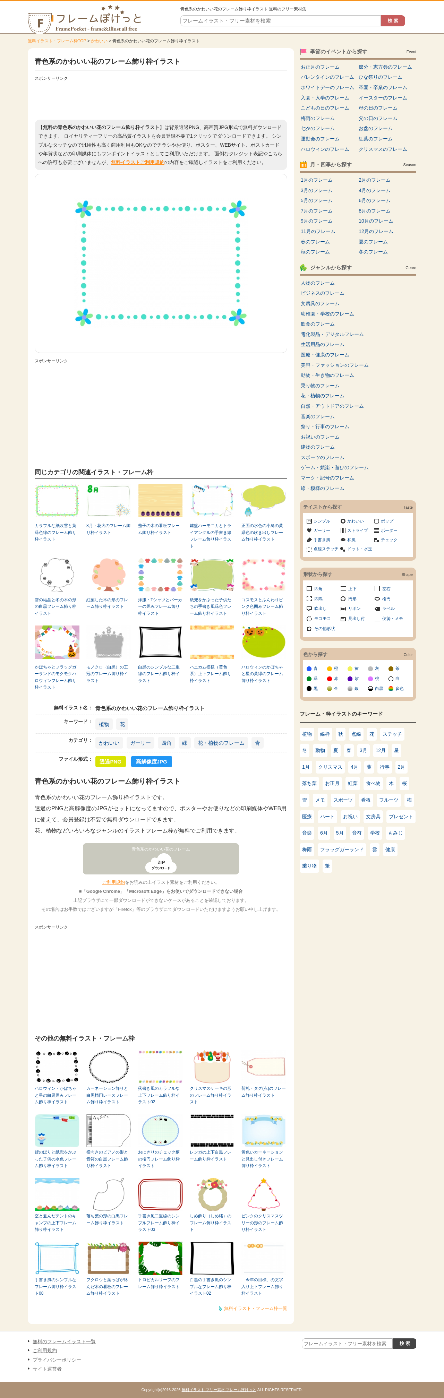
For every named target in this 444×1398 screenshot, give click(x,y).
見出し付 (356, 618)
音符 (357, 833)
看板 (366, 800)
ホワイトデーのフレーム (327, 87)
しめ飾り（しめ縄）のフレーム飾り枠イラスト (210, 1223)
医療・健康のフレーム (325, 354)
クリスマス (330, 767)
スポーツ (343, 800)
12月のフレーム (376, 231)
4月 (354, 767)
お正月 (332, 783)
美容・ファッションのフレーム (335, 365)
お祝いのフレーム (320, 437)
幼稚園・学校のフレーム (327, 314)
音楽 (307, 833)
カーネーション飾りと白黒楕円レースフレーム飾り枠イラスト (107, 1095)
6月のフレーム (375, 200)
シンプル (322, 521)
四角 (166, 743)
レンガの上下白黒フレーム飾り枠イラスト (210, 1155)
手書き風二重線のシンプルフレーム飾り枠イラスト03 (159, 1223)
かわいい (99, 40)
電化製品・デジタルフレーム (332, 334)
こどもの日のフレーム (325, 108)
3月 (363, 750)
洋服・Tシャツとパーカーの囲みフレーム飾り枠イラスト (160, 606)
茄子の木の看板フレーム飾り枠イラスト (159, 529)
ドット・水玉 (359, 548)
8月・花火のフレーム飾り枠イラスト (108, 529)
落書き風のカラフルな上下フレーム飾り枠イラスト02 (159, 1095)
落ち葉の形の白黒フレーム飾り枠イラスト (107, 1219)
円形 (352, 598)
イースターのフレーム (383, 98)
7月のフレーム (317, 211)
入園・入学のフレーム (325, 98)
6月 (324, 833)
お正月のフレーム (320, 67)
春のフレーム (315, 241)
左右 (386, 588)
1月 (306, 767)
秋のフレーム (315, 251)
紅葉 (353, 783)
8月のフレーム (375, 211)
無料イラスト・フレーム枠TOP (57, 40)
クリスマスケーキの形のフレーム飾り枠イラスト (210, 1095)
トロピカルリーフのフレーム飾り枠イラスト (159, 1283)
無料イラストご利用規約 (137, 162)
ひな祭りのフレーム (380, 77)
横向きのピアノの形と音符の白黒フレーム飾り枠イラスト (107, 1159)
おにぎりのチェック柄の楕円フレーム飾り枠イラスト (159, 1159)
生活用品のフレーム (322, 344)
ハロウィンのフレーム (325, 149)
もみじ (395, 833)
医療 (307, 816)
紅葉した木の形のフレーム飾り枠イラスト (107, 603)
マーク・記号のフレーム (327, 478)
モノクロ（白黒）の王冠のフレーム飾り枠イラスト (107, 674)
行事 (385, 767)
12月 (381, 750)
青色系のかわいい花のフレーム (161, 849)
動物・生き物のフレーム (327, 375)
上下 (352, 588)
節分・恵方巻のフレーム (385, 67)
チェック (389, 539)
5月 (340, 833)
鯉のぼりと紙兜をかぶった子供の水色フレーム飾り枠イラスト (55, 1159)
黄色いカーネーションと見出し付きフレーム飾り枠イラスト (262, 1159)
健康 (390, 849)
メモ (320, 800)
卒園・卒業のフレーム (383, 87)
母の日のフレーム (378, 108)
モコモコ (322, 618)
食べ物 (373, 783)
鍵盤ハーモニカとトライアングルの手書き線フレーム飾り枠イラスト (210, 535)
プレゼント (401, 816)
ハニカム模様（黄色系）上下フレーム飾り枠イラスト (210, 674)
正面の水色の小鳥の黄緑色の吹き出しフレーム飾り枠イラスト (262, 532)
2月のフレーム (375, 180)
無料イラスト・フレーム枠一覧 (255, 1308)
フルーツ (389, 800)
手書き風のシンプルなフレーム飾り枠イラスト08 (55, 1286)
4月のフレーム (375, 190)
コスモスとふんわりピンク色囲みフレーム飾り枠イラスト (262, 606)
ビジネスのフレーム (322, 293)
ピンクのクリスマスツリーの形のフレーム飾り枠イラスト (262, 1223)
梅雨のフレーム (318, 118)
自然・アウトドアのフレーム (332, 406)
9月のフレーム (317, 221)
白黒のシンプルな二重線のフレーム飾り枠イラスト (159, 674)
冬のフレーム (373, 251)
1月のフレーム (317, 180)
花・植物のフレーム (221, 743)
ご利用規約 (113, 882)
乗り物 (309, 866)
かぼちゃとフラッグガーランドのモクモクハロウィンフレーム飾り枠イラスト (55, 677)
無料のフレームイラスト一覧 (64, 1341)
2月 (401, 767)
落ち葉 (309, 783)
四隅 (318, 598)
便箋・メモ (392, 618)
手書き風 (322, 539)
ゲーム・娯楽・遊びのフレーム (335, 467)
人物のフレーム (318, 283)
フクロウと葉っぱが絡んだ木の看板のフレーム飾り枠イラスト (107, 1286)
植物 (104, 724)
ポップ (387, 521)
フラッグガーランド (342, 849)
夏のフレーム (373, 241)
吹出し (320, 608)
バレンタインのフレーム (327, 77)
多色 (399, 688)
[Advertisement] (161, 98)
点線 (356, 734)
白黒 (379, 688)
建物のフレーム (318, 447)
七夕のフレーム (318, 128)
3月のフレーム (317, 190)
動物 (320, 750)
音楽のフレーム (318, 416)
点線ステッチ (326, 548)
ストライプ (357, 530)
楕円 (386, 598)
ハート (327, 816)
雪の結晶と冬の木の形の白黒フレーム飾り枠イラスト (55, 606)
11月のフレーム (318, 231)
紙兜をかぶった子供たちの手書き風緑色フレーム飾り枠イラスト (210, 606)
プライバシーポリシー (57, 1360)
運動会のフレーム (320, 138)
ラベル (388, 608)
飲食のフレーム (318, 324)
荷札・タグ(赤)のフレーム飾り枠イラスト (263, 1091)
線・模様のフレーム (322, 488)
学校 (375, 833)
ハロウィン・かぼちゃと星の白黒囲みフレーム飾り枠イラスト (55, 1095)
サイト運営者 (47, 1369)
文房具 (373, 816)
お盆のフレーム (376, 128)
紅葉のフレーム (376, 138)
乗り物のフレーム (320, 385)
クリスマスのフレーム (383, 149)
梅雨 (307, 849)
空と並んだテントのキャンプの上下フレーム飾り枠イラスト (55, 1223)
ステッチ (392, 734)
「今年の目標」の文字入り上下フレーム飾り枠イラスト (262, 1286)
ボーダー (389, 530)
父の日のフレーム (378, 118)
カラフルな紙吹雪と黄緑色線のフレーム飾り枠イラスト (55, 532)
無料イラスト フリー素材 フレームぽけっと (219, 1390)
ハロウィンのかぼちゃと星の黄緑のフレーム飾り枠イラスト (262, 674)
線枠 (325, 734)
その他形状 (324, 628)
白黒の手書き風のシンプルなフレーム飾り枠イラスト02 (210, 1286)
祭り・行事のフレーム (325, 426)
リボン (354, 608)
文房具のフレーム (320, 303)
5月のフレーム (317, 200)
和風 (351, 539)
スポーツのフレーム (322, 457)
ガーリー (140, 743)
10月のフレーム (376, 221)
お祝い (350, 816)
